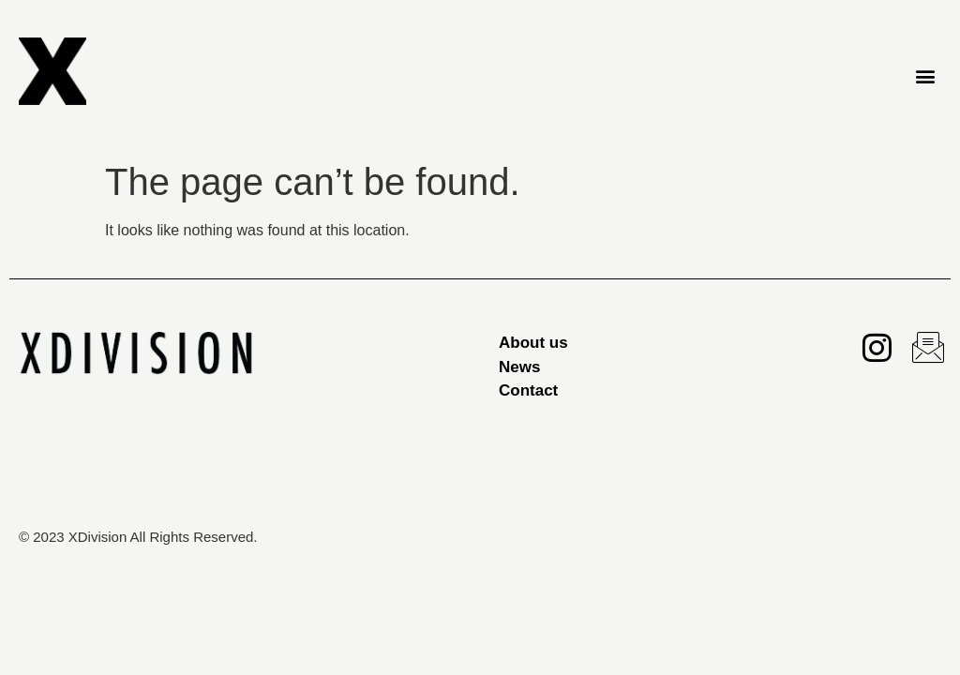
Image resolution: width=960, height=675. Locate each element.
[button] (925, 75)
